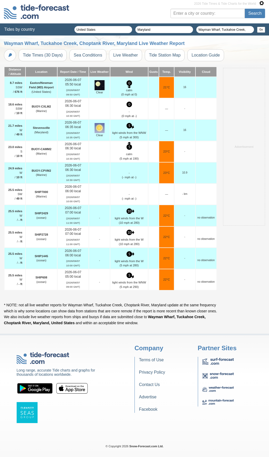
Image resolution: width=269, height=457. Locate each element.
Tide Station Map (164, 55)
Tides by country (19, 29)
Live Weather (125, 55)
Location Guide (206, 55)
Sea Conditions (88, 55)
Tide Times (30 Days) (43, 55)
